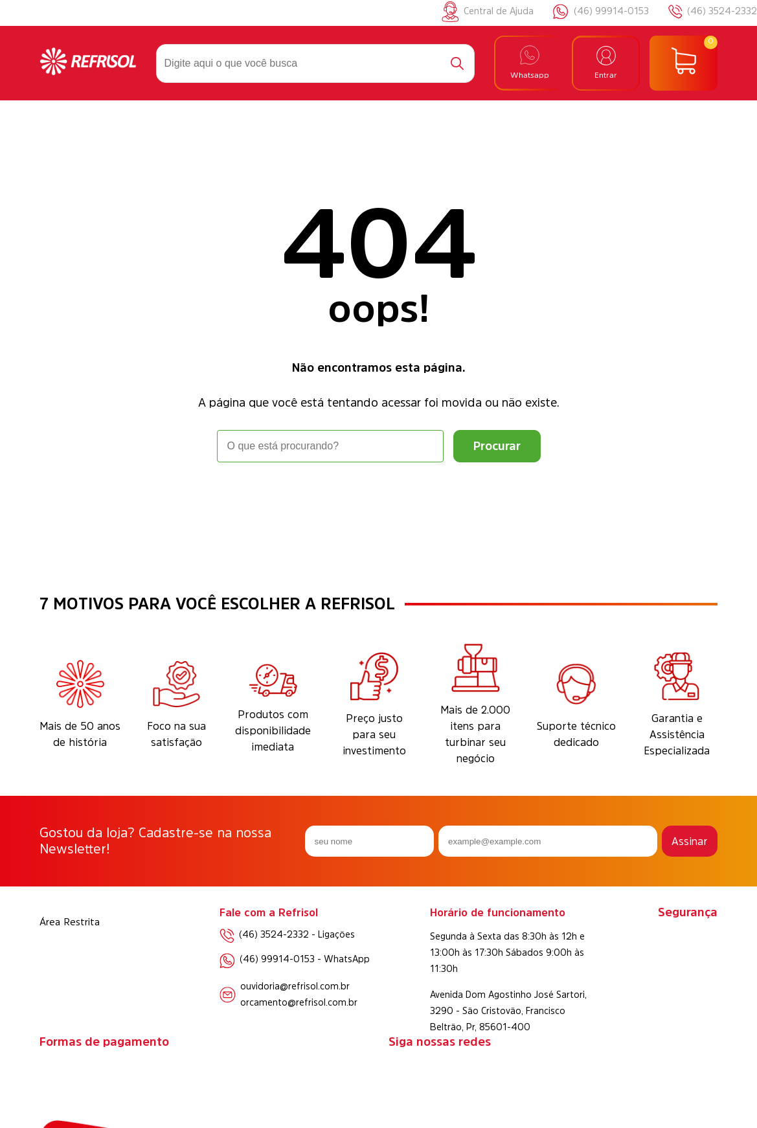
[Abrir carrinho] (683, 63)
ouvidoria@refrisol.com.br (295, 986)
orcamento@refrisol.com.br (298, 1002)
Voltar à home (379, 498)
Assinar (690, 841)
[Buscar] (457, 63)
